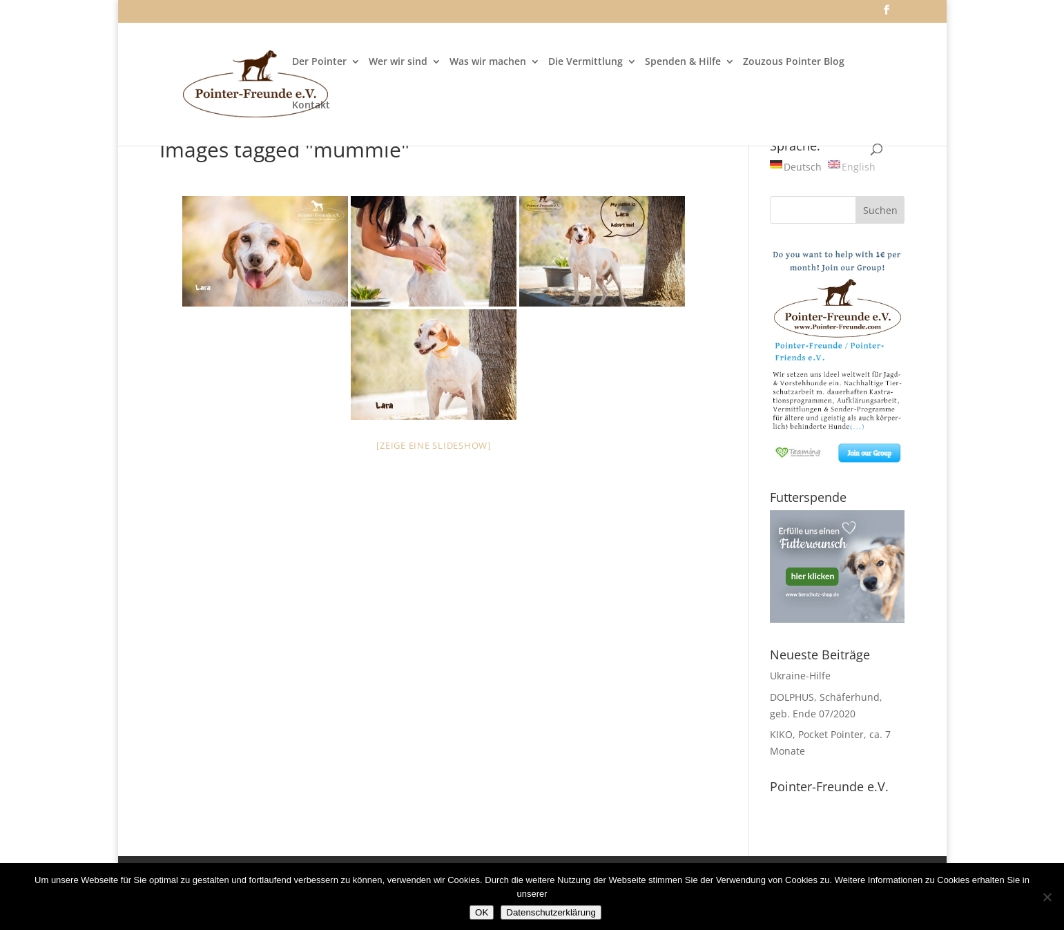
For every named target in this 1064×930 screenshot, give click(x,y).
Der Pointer (319, 62)
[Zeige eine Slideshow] (433, 445)
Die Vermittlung (585, 62)
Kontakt (311, 105)
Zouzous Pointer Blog (793, 62)
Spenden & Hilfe (683, 62)
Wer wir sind (398, 62)
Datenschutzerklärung (551, 912)
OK (481, 912)
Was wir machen (487, 62)
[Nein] (1047, 897)
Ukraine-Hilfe (800, 675)
